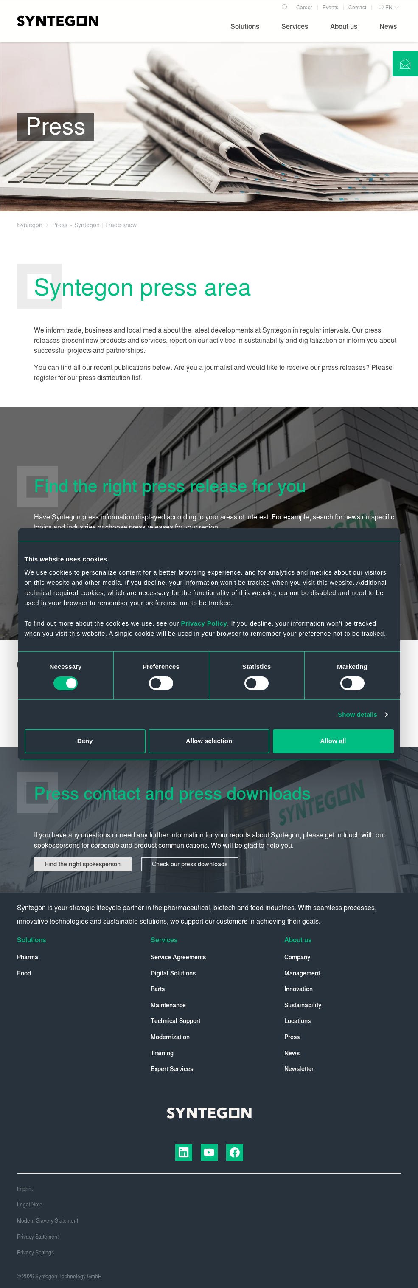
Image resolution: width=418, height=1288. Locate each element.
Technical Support (175, 1021)
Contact (357, 8)
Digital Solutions (173, 973)
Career (304, 8)
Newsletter (299, 1069)
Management (302, 973)
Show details (357, 714)
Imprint (25, 1189)
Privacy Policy (204, 623)
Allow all (333, 740)
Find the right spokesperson (83, 864)
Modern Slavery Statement (47, 1221)
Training (162, 1053)
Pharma (27, 957)
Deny (85, 740)
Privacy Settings (35, 1253)
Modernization (170, 1037)
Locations (297, 1021)
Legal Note (29, 1205)
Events (330, 8)
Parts (158, 989)
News (292, 1053)
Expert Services (172, 1069)
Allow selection (209, 740)
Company (297, 957)
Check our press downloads (191, 864)
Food (24, 973)
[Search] (284, 5)
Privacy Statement (38, 1237)
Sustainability (302, 1005)
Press (292, 1037)
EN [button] (385, 8)
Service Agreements (178, 957)
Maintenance (168, 1005)
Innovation (298, 989)
